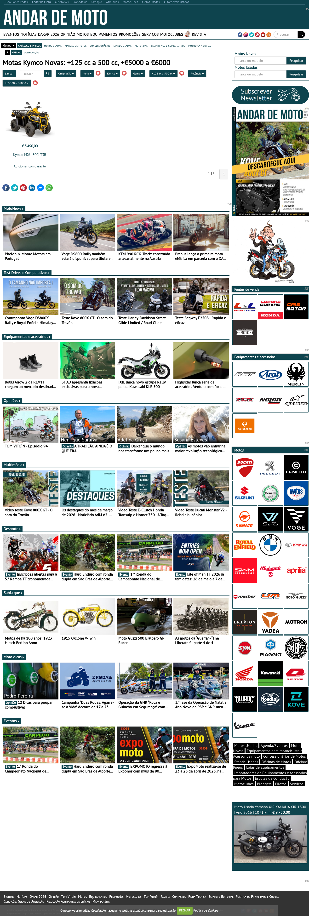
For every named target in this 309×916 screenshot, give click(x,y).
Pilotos (280, 783)
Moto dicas (14, 656)
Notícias (29, 34)
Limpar (9, 73)
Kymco (112, 73)
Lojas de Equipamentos (265, 767)
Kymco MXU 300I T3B (29, 154)
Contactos (179, 896)
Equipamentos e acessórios (27, 336)
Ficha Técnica (197, 896)
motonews (141, 45)
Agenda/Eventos (274, 745)
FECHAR (184, 910)
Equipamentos (103, 34)
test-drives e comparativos (168, 45)
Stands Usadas (246, 761)
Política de (205, 910)
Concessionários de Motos (284, 756)
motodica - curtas (199, 45)
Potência (197, 73)
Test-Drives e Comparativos (27, 272)
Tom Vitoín (68, 896)
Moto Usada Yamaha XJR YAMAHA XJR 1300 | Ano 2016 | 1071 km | (270, 833)
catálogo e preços (29, 45)
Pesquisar (296, 60)
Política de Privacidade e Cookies (257, 896)
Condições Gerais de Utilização (24, 901)
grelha (16, 52)
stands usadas (123, 45)
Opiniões (12, 400)
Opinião (68, 34)
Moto (87, 73)
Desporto (12, 528)
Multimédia (14, 464)
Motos (83, 34)
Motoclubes (171, 34)
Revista (199, 34)
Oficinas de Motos (276, 761)
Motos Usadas (245, 745)
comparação (31, 52)
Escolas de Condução (272, 778)
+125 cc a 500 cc (163, 73)
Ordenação (66, 73)
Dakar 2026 (48, 34)
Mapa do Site (100, 901)
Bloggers (264, 783)
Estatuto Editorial (220, 896)
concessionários (100, 45)
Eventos (11, 34)
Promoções (130, 34)
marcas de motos (75, 45)
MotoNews (14, 208)
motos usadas (53, 45)
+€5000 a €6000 (17, 83)
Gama (138, 73)
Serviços (150, 34)
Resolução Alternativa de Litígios (68, 901)
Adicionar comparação (30, 166)
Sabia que (13, 592)
